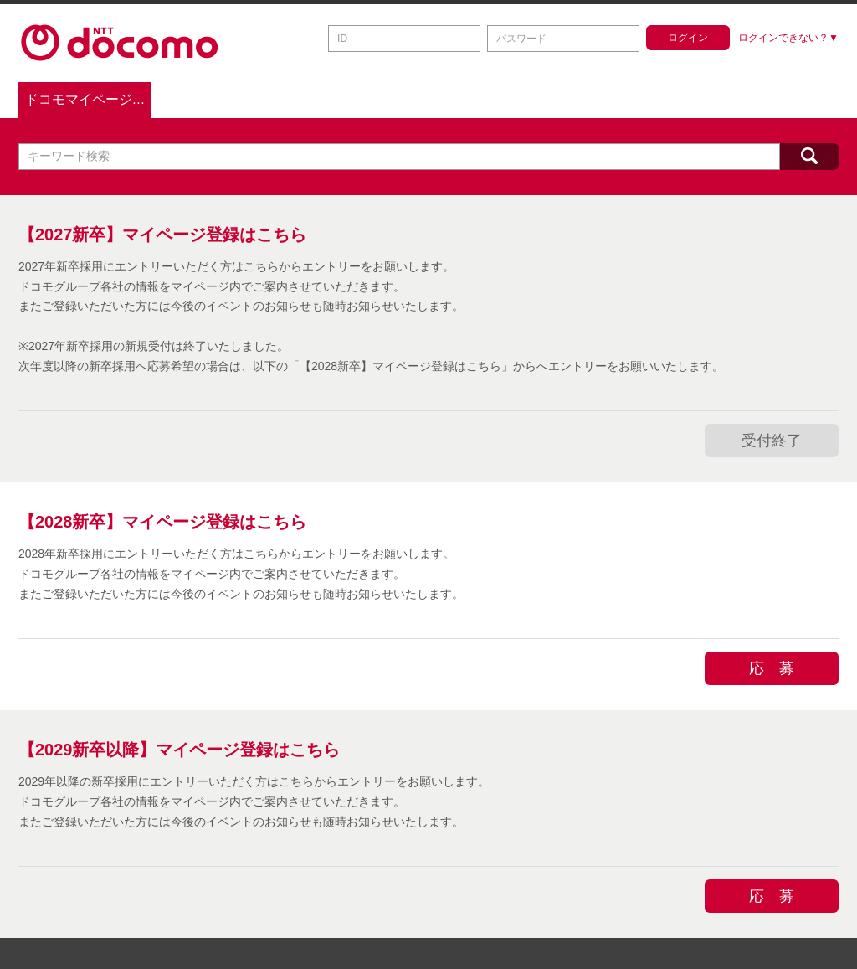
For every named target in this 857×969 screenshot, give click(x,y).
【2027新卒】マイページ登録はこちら (162, 232)
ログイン (688, 38)
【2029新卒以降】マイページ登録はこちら (179, 747)
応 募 (771, 665)
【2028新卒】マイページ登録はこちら (162, 519)
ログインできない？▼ (788, 38)
